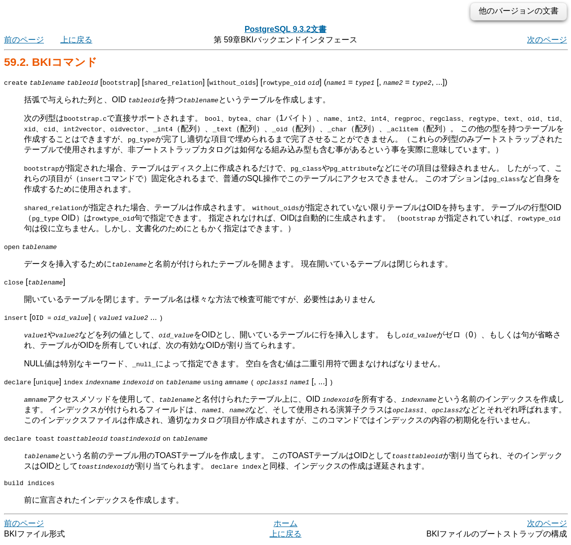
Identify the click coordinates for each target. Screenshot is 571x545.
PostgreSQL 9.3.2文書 (285, 29)
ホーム (285, 525)
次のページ (547, 39)
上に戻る (76, 39)
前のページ (24, 39)
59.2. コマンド (50, 62)
